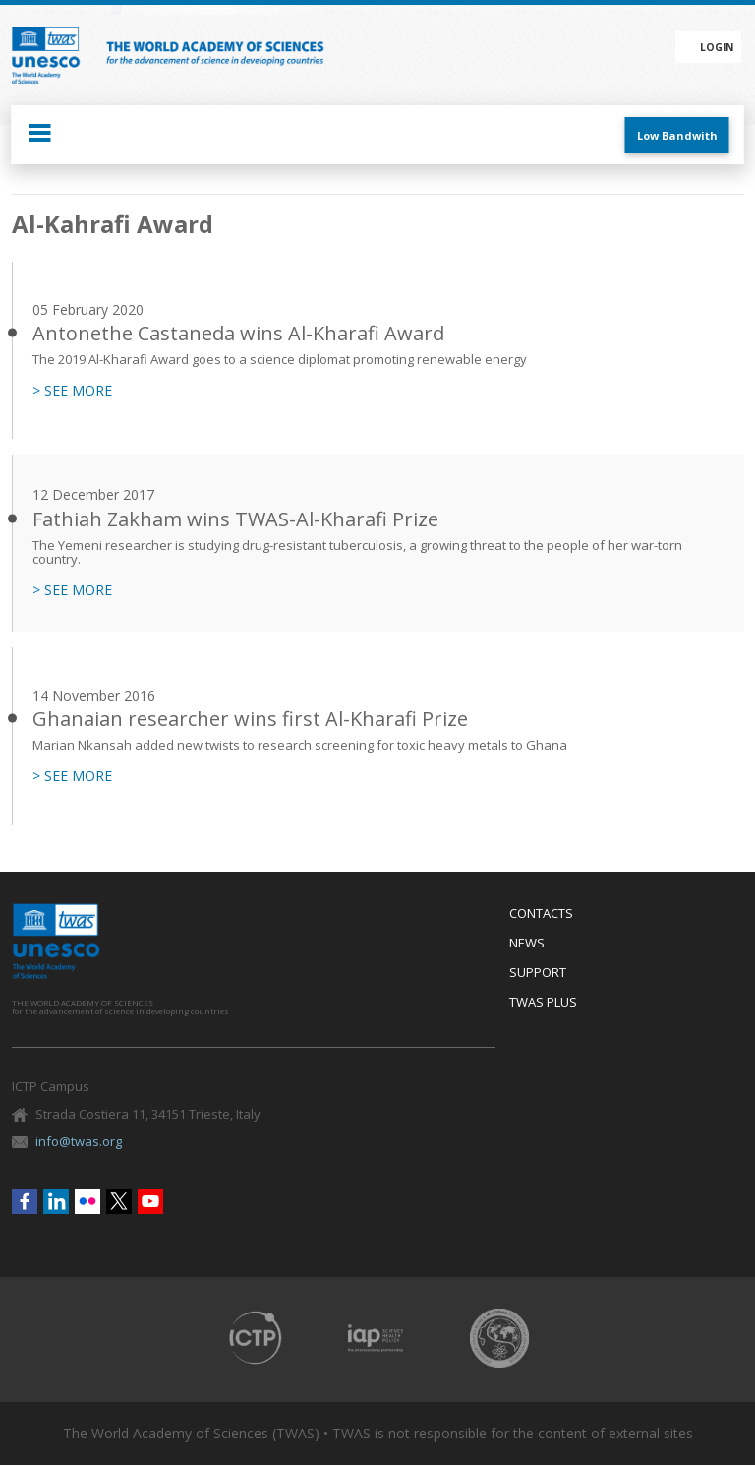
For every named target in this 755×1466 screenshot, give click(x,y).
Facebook (24, 1201)
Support (537, 973)
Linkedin (56, 1201)
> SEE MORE (72, 390)
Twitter (119, 1201)
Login (716, 47)
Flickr (87, 1201)
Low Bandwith (677, 135)
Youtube (150, 1201)
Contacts (541, 914)
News (527, 943)
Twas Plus (543, 1002)
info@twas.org (78, 1141)
